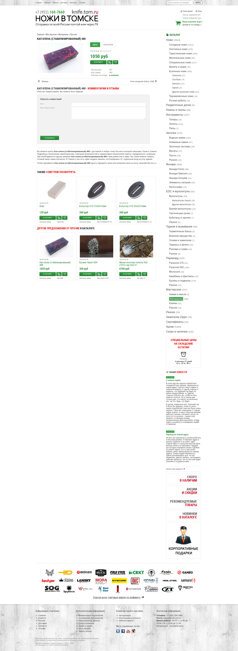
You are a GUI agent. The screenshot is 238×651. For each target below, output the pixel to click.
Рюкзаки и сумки (178, 249)
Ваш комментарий (47, 108)
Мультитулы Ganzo (181, 200)
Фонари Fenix (176, 169)
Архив (170, 326)
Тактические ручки (179, 213)
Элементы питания (179, 182)
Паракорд (172, 258)
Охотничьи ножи (178, 49)
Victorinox (176, 75)
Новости (47, 2)
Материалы (176, 299)
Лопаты (173, 124)
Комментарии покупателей (89, 615)
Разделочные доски (178, 105)
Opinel (175, 87)
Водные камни (177, 137)
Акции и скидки (84, 626)
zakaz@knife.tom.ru (147, 163)
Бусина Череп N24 (88, 262)
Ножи (169, 39)
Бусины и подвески (179, 280)
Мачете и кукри (177, 67)
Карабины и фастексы (181, 276)
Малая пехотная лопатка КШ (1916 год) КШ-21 (133, 263)
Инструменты (174, 114)
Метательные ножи (180, 58)
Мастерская (173, 289)
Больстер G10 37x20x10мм (92, 206)
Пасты (172, 155)
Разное (173, 160)
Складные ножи (178, 44)
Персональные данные (88, 620)
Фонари (171, 164)
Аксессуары (175, 187)
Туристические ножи (180, 53)
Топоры (173, 119)
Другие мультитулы (181, 204)
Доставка (64, 2)
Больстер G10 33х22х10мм (132, 206)
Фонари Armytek (178, 178)
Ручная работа (177, 100)
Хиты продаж (83, 628)
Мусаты (173, 151)
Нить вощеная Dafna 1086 (144, 81)
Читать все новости (176, 469)
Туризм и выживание (179, 226)
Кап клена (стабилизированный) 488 (55, 263)
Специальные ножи (180, 62)
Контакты (73, 2)
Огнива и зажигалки (180, 240)
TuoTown (176, 79)
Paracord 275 (176, 263)
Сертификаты (175, 321)
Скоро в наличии (176, 331)
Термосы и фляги (179, 244)
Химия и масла (177, 294)
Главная (39, 2)
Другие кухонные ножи (183, 92)
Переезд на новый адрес (177, 435)
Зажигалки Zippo (176, 317)
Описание (108, 45)
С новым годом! (173, 380)
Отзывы (82, 2)
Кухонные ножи (177, 71)
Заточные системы (179, 146)
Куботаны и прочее (180, 217)
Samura (176, 83)
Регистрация (187, 11)
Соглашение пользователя (89, 618)
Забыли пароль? (125, 620)
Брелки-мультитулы (180, 208)
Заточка (171, 132)
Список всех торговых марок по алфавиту (119, 597)
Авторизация (123, 615)
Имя (41, 104)
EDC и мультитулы (178, 191)
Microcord (174, 271)
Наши (176, 372)
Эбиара (43, 81)
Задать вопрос (84, 631)
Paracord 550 (176, 267)
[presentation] (123, 128)
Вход (198, 11)
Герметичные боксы (180, 231)
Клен (41, 206)
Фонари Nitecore (178, 173)
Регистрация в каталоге (128, 618)
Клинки (173, 303)
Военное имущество (180, 236)
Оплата (55, 2)
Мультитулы (176, 196)
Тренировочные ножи (181, 96)
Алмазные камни (178, 142)
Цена (95, 45)
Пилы (172, 128)
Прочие (73, 34)
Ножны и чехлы (176, 109)
